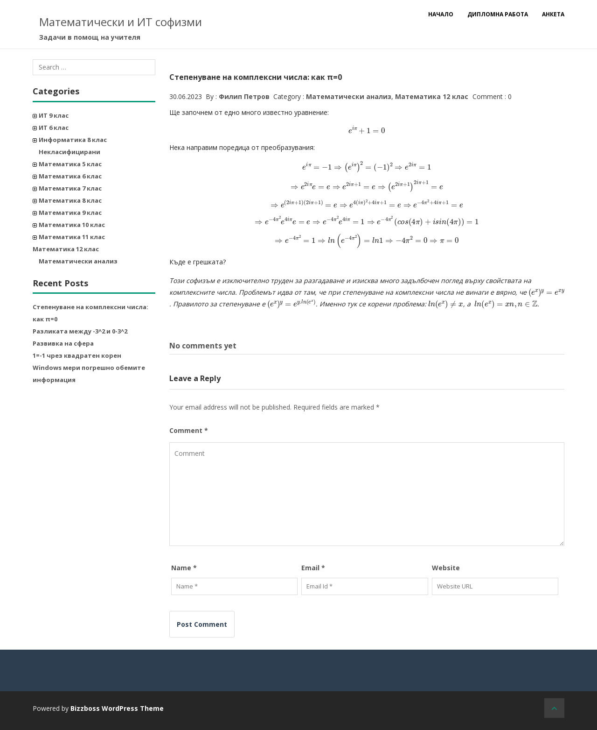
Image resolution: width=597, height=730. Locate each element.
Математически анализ (78, 261)
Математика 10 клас (72, 224)
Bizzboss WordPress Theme (117, 708)
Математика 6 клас (70, 176)
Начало (440, 14)
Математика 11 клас (72, 237)
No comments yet (202, 345)
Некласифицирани (69, 152)
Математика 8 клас (70, 200)
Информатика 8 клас (73, 139)
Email (313, 567)
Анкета (553, 14)
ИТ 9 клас (54, 115)
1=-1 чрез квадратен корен (77, 355)
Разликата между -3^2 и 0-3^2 (80, 331)
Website (446, 567)
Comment (188, 430)
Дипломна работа (497, 14)
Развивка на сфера (63, 343)
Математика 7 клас (70, 188)
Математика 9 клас (70, 212)
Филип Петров (244, 96)
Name (184, 567)
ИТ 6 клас (54, 127)
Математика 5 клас (70, 164)
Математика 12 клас (66, 249)
